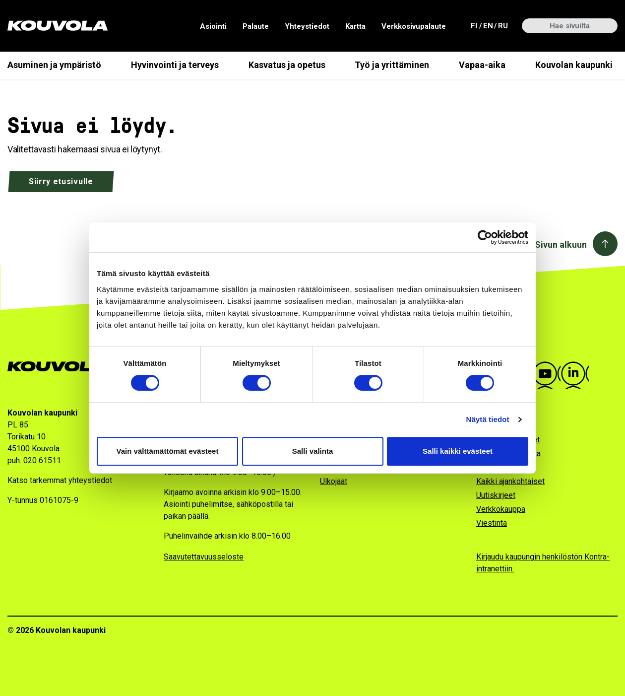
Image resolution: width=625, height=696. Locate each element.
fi (475, 25)
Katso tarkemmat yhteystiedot (59, 480)
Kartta (355, 26)
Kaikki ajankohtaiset (510, 481)
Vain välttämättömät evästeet (168, 451)
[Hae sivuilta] (570, 25)
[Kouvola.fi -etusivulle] (60, 366)
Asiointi (213, 26)
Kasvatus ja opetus (287, 65)
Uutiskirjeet (495, 495)
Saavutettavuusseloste (204, 556)
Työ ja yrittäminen (392, 65)
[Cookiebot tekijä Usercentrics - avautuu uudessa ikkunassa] (484, 237)
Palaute (256, 26)
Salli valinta (312, 451)
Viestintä (491, 523)
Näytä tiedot (487, 419)
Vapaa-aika (482, 65)
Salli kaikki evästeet (458, 451)
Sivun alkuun (561, 244)
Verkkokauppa (500, 509)
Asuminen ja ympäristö (54, 65)
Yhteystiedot (307, 26)
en (487, 25)
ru (502, 25)
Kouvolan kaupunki (574, 65)
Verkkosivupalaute (413, 26)
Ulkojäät (333, 481)
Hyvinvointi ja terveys (175, 65)
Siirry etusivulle (61, 181)
